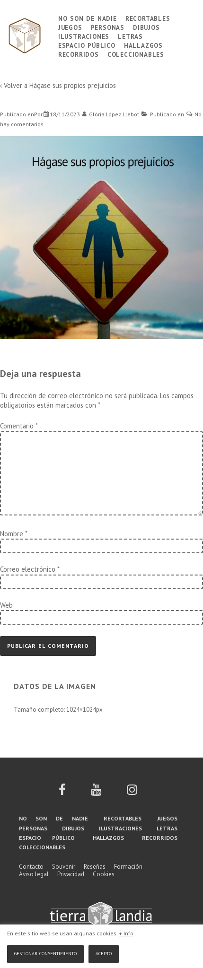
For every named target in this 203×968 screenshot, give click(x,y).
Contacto (31, 867)
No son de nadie (87, 17)
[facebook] (62, 793)
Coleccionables (135, 53)
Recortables (147, 17)
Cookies (104, 874)
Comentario (18, 425)
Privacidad (70, 874)
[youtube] (96, 793)
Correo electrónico (27, 569)
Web (6, 605)
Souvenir (63, 867)
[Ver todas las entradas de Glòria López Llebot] (111, 114)
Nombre (11, 533)
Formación (128, 867)
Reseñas (95, 867)
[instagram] (132, 793)
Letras (130, 35)
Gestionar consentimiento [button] (45, 952)
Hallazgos (143, 44)
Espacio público (86, 44)
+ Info (126, 933)
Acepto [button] (104, 952)
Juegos (70, 26)
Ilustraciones (83, 35)
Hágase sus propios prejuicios (72, 85)
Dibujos (146, 26)
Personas (107, 26)
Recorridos (78, 53)
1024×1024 (81, 710)
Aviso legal (34, 874)
